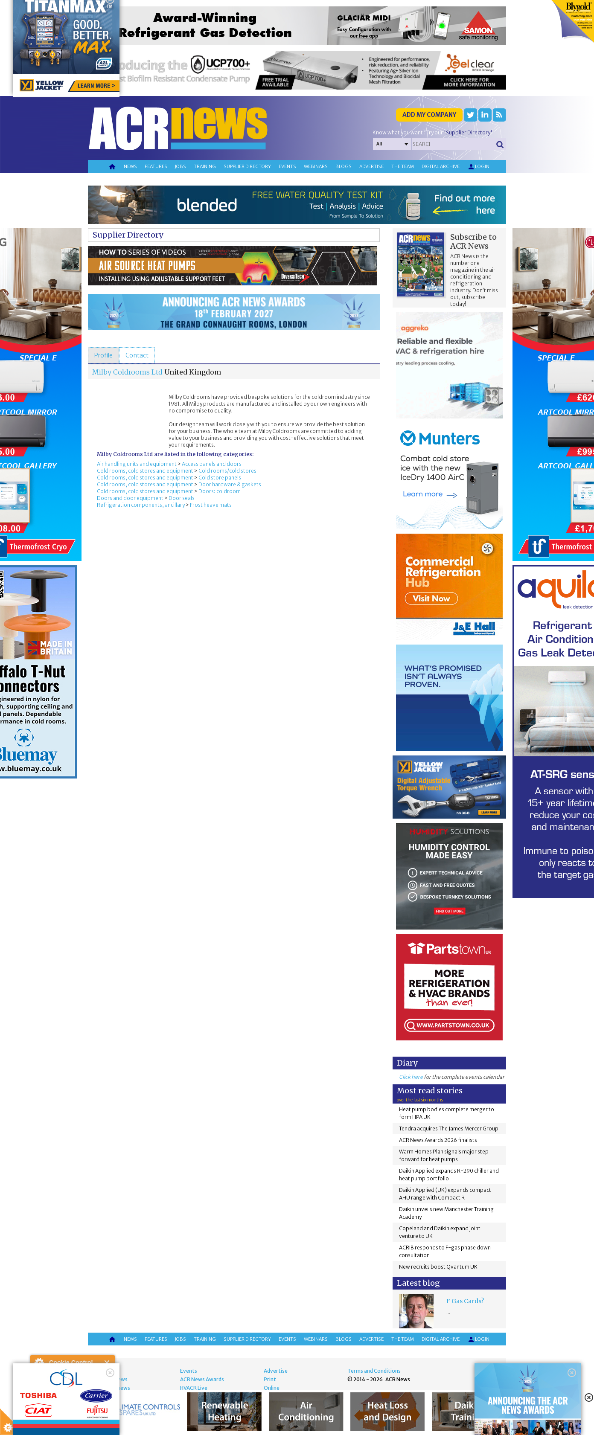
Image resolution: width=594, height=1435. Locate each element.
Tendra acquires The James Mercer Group (448, 1128)
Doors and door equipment (130, 498)
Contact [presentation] (136, 355)
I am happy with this (72, 1403)
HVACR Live (193, 1388)
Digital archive (441, 166)
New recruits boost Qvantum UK (438, 1267)
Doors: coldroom (219, 491)
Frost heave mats (211, 505)
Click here (411, 1077)
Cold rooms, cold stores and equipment (145, 471)
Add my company (429, 115)
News (130, 166)
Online (272, 1388)
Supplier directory (247, 166)
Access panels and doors (212, 464)
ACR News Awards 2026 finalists (438, 1140)
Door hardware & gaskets (229, 484)
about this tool (97, 1414)
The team (402, 166)
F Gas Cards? (465, 1301)
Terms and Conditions (374, 1371)
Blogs (343, 166)
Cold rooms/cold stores (227, 471)
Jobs (180, 166)
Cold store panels (219, 477)
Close (107, 1362)
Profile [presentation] (103, 355)
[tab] (103, 355)
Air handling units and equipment (137, 464)
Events (287, 166)
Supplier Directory (128, 235)
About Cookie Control (38, 1362)
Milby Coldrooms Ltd (127, 372)
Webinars (316, 166)
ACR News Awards (202, 1379)
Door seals (182, 498)
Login (478, 167)
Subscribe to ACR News (473, 241)
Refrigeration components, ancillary (141, 505)
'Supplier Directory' (468, 132)
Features (156, 166)
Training (205, 166)
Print (270, 1379)
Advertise (371, 166)
